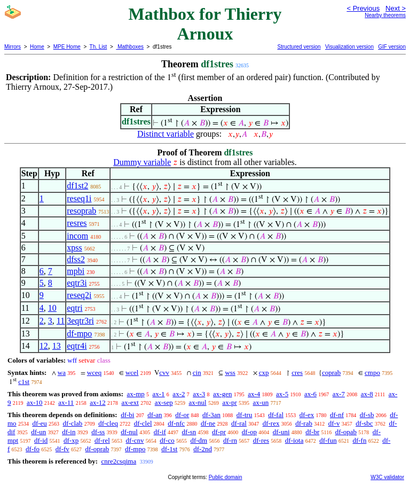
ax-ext (129, 402)
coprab (331, 373)
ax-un (261, 402)
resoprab (81, 210)
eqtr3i (76, 282)
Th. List (98, 47)
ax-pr (229, 402)
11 (61, 320)
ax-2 (178, 394)
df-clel (143, 423)
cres (297, 373)
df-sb (367, 415)
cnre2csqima (118, 461)
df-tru (244, 415)
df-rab (303, 423)
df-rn (230, 440)
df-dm (198, 440)
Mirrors (12, 47)
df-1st (169, 449)
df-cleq (108, 423)
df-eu (39, 423)
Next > (395, 8)
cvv (164, 373)
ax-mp (136, 394)
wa (62, 373)
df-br (312, 432)
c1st (23, 382)
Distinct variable (165, 133)
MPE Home (67, 47)
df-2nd (202, 449)
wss (230, 373)
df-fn (359, 440)
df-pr (219, 432)
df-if (160, 432)
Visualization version (349, 47)
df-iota (294, 440)
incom (77, 235)
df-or (182, 415)
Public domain (225, 477)
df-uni (281, 432)
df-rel (102, 440)
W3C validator (387, 477)
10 (52, 307)
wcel (132, 373)
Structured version (298, 47)
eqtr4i (76, 345)
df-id (41, 440)
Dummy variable (142, 162)
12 (44, 345)
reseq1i (79, 198)
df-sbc (364, 423)
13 (56, 345)
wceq (94, 373)
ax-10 (35, 402)
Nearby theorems (385, 15)
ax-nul (197, 402)
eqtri (74, 307)
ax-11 (66, 402)
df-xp (71, 440)
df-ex (306, 415)
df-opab (346, 432)
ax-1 (159, 394)
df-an (154, 415)
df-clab (73, 423)
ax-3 (199, 394)
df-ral (239, 423)
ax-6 (310, 394)
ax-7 (339, 394)
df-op (249, 432)
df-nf (337, 415)
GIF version (392, 47)
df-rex (271, 423)
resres (76, 223)
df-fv (62, 449)
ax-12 (98, 402)
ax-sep (164, 402)
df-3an (211, 415)
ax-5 (282, 394)
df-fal (275, 415)
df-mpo (79, 333)
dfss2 (76, 259)
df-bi (127, 415)
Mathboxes (130, 47)
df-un (38, 432)
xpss (74, 247)
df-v (334, 423)
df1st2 (77, 185)
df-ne (208, 423)
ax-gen (222, 394)
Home (37, 47)
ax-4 (254, 394)
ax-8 (367, 394)
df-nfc (176, 423)
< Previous (363, 8)
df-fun (328, 440)
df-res (261, 440)
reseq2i (79, 295)
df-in (68, 432)
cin (197, 373)
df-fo (33, 449)
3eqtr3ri (80, 320)
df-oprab (97, 449)
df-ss (98, 432)
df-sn (189, 432)
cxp (264, 373)
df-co (167, 440)
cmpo (372, 373)
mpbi (75, 271)
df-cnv (135, 440)
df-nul (129, 432)
